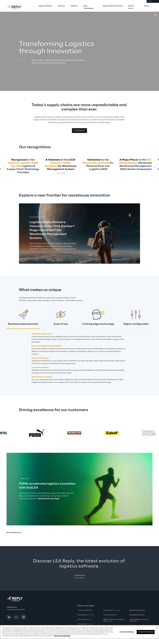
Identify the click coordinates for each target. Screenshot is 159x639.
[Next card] (155, 166)
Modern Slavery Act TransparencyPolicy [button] (114, 620)
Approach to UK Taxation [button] (137, 610)
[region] (79, 632)
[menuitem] (45, 6)
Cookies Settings (127, 632)
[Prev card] (4, 166)
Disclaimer (60, 173)
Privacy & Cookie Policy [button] (84, 610)
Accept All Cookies (145, 632)
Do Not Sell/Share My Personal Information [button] (138, 620)
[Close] (157, 627)
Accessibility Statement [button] (136, 615)
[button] (79, 130)
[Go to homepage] (16, 7)
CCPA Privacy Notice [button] (110, 615)
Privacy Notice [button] (85, 615)
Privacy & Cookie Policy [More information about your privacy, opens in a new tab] (62, 636)
